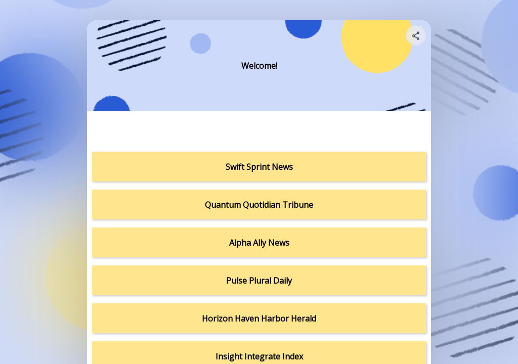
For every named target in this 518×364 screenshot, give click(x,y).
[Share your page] (416, 35)
